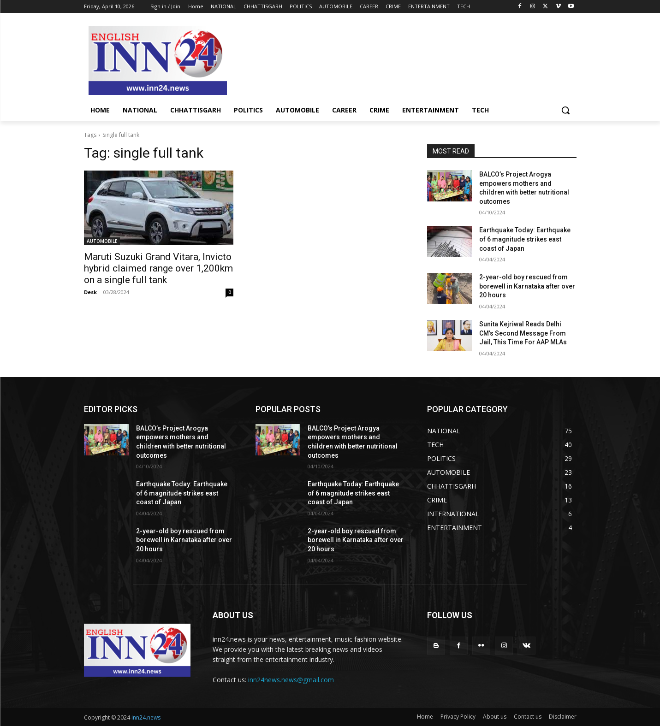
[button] (565, 110)
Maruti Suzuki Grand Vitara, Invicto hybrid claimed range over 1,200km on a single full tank (158, 268)
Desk (90, 292)
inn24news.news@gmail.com (291, 679)
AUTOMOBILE (102, 241)
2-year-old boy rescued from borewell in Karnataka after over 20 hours (527, 286)
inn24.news (146, 717)
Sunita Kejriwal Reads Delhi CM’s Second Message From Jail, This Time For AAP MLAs (523, 333)
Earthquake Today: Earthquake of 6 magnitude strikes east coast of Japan (525, 239)
